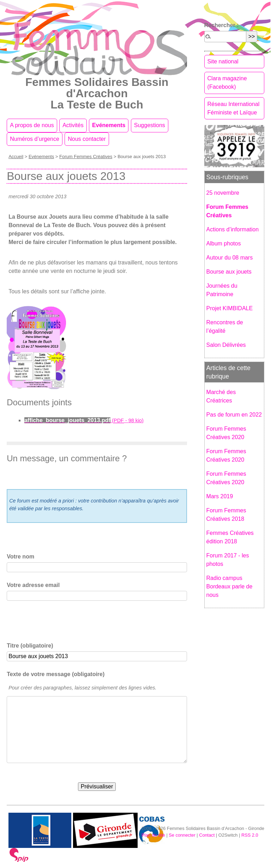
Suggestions (149, 125)
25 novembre (222, 193)
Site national (223, 61)
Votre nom (20, 557)
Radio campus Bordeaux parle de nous (229, 586)
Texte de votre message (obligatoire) (55, 674)
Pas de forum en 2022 (234, 415)
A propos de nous (32, 125)
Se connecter (182, 835)
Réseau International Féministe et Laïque (233, 108)
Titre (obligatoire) (30, 646)
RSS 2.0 (249, 835)
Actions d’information (232, 229)
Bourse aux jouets (229, 272)
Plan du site (153, 835)
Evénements (108, 125)
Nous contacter (87, 139)
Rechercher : (221, 25)
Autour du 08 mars (229, 258)
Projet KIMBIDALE (229, 308)
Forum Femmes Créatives (85, 156)
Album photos (223, 243)
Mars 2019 (219, 496)
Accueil (15, 156)
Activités (73, 125)
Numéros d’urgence (34, 139)
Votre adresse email (33, 585)
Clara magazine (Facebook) (227, 82)
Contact (207, 835)
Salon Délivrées (226, 345)
